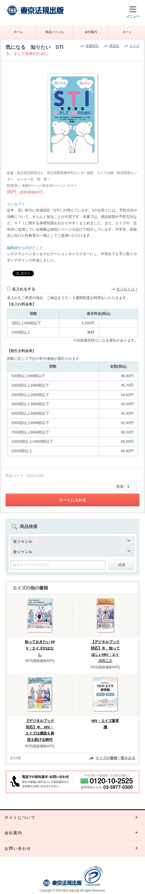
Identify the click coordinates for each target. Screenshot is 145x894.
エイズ (134, 46)
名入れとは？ (127, 289)
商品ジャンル (54, 32)
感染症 (114, 46)
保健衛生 (92, 46)
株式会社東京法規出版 (35, 10)
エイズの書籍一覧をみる (115, 758)
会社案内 (91, 32)
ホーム (18, 32)
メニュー (132, 12)
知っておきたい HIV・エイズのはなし (40, 648)
